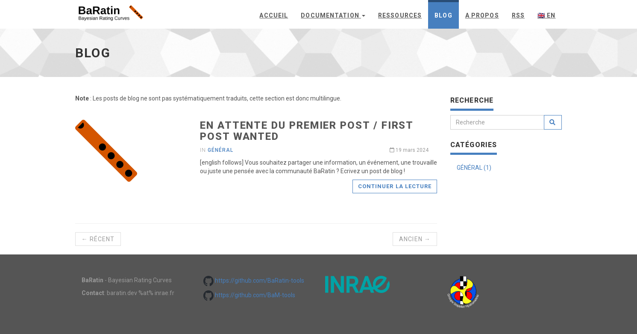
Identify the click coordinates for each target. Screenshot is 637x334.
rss (518, 15)
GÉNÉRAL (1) (474, 167)
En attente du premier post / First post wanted (306, 130)
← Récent (98, 239)
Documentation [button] (333, 15)
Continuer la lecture (395, 186)
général (220, 150)
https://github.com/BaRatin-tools (253, 280)
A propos (482, 15)
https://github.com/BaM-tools (249, 295)
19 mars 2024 (409, 150)
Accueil (273, 15)
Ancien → (415, 239)
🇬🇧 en (546, 15)
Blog (443, 15)
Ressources (400, 15)
